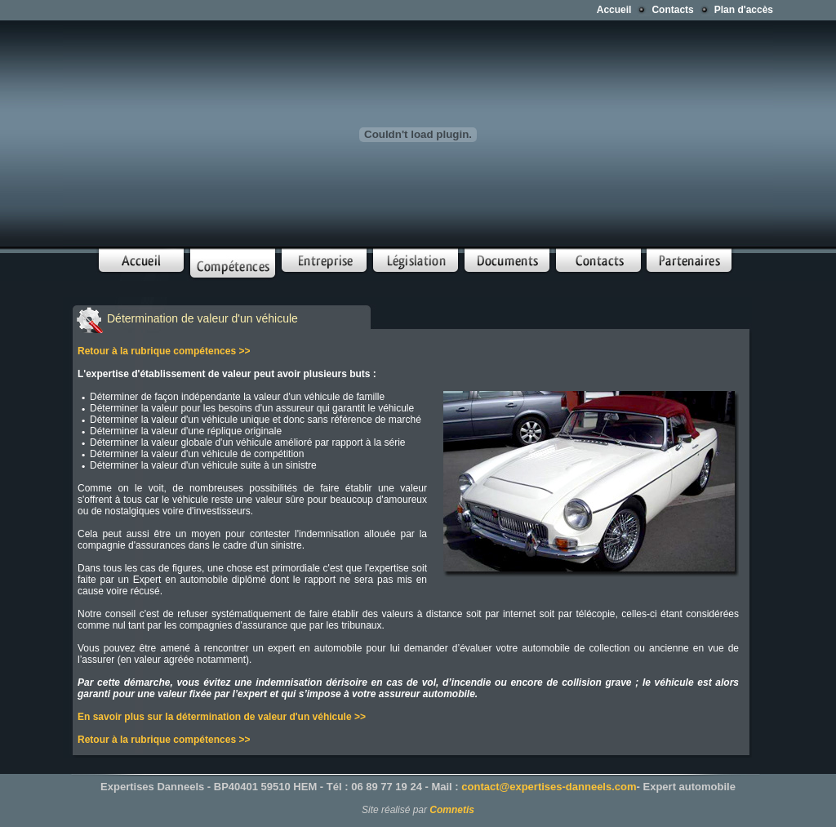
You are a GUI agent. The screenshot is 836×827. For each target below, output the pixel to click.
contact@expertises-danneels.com (548, 786)
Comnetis (451, 810)
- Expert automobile (686, 786)
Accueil (614, 10)
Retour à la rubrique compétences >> (164, 351)
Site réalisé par (395, 810)
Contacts (672, 10)
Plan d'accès (743, 10)
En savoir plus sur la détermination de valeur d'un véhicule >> (222, 717)
